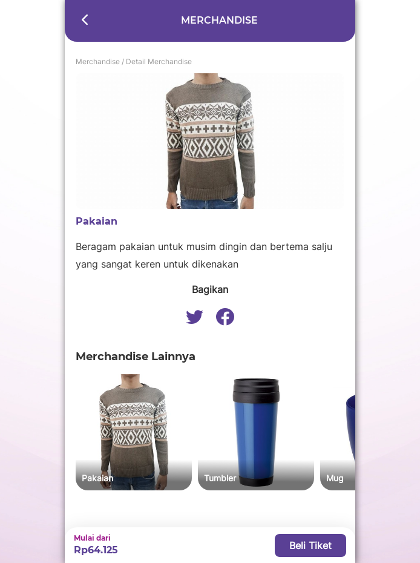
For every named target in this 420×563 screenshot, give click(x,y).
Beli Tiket (310, 545)
